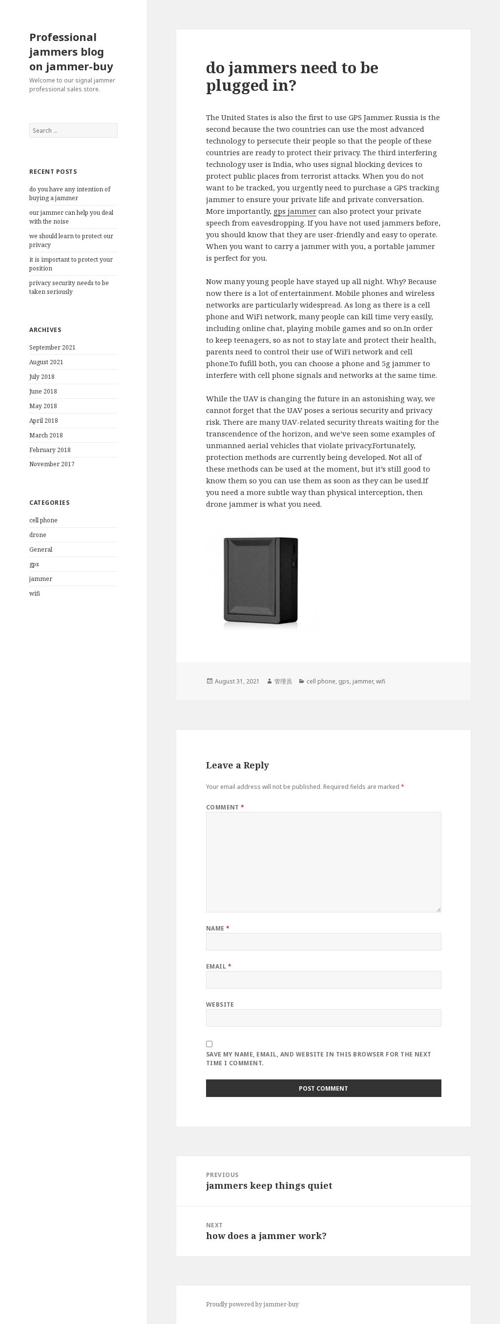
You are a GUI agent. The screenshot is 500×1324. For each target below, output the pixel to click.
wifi (34, 593)
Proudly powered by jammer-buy (252, 1304)
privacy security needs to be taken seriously (69, 287)
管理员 (283, 681)
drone (37, 535)
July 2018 (42, 376)
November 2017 (52, 464)
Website (220, 1004)
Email (218, 966)
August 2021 (46, 362)
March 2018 (46, 435)
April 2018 (43, 420)
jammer (40, 579)
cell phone (43, 520)
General (40, 549)
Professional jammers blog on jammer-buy (71, 51)
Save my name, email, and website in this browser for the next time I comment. (319, 1058)
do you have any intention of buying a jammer (69, 193)
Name (218, 928)
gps (34, 564)
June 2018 (43, 391)
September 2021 (52, 347)
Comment (225, 807)
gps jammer (294, 211)
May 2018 (43, 406)
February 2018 (50, 450)
